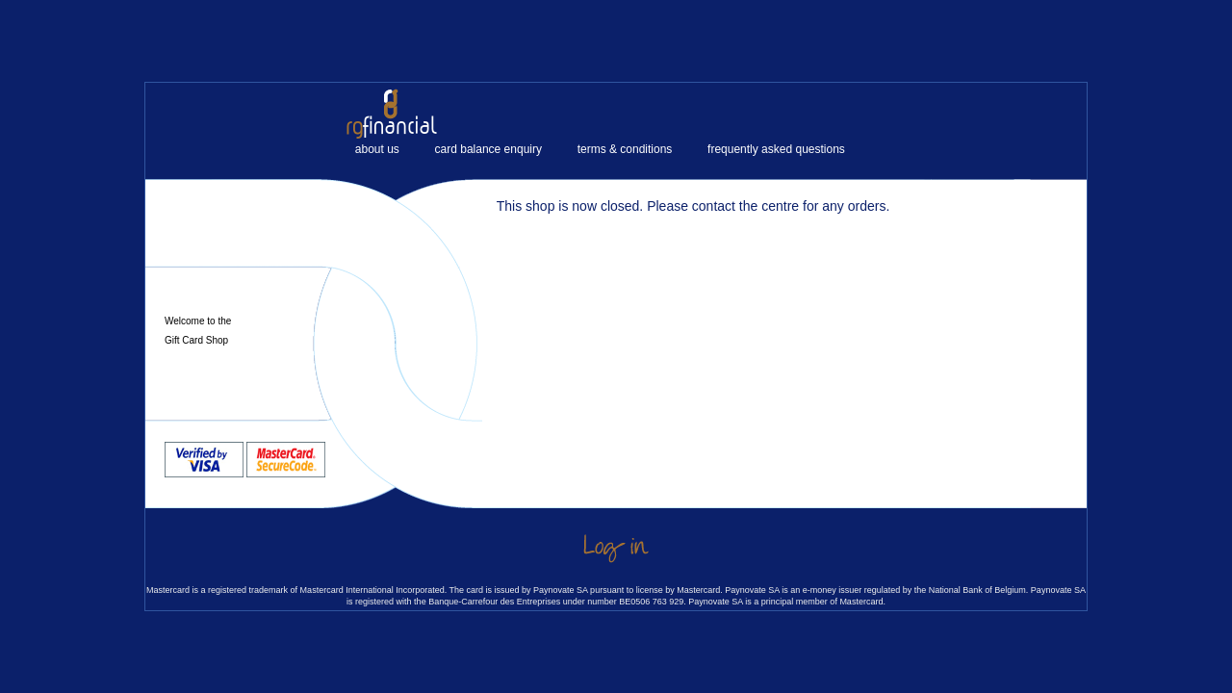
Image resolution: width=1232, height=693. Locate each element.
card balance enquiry (488, 149)
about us (377, 149)
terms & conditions (625, 149)
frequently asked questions (776, 149)
